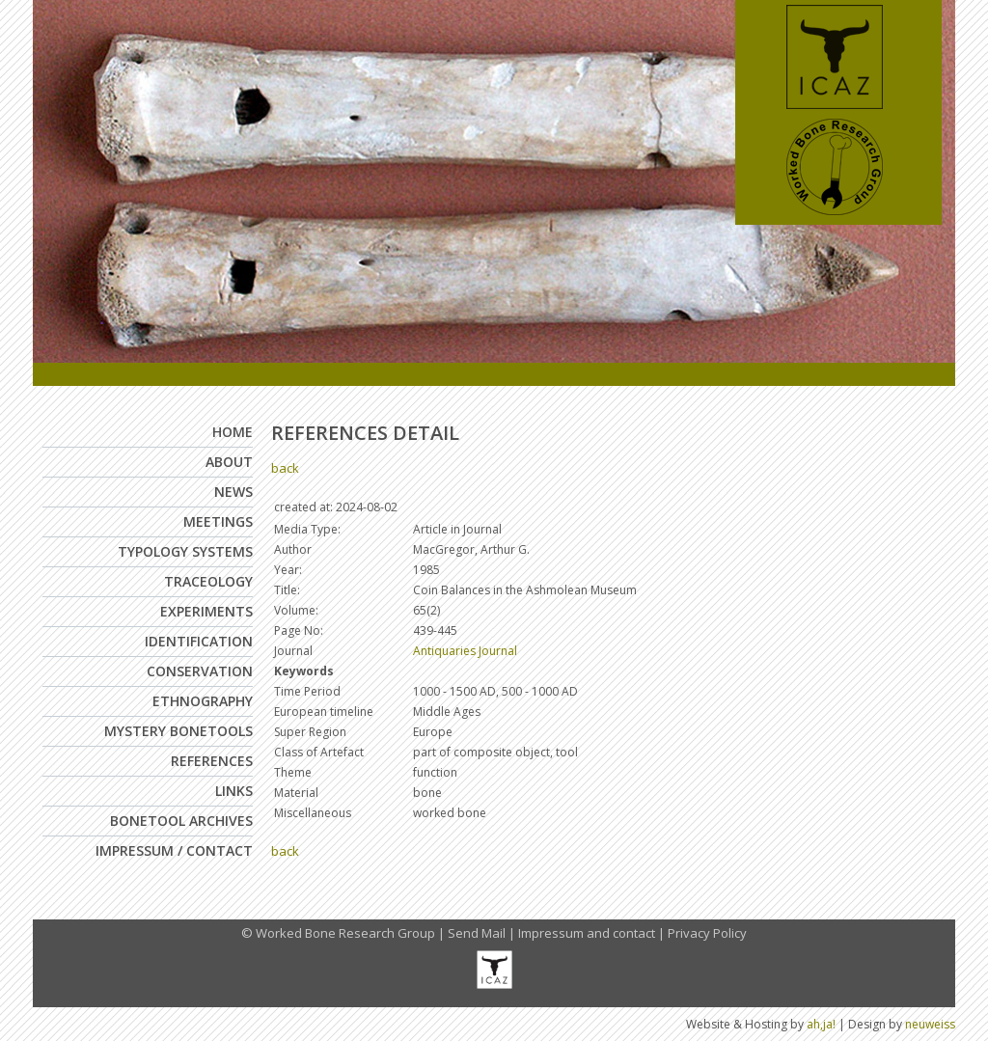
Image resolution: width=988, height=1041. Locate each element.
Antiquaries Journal (465, 651)
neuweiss (930, 1024)
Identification (199, 641)
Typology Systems (185, 551)
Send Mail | (483, 933)
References (212, 761)
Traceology (208, 581)
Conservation (200, 671)
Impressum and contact (586, 933)
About (229, 461)
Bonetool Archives (181, 820)
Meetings (218, 521)
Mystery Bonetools (178, 731)
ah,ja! (821, 1024)
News (233, 491)
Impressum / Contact (174, 850)
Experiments (206, 611)
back (285, 468)
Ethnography (202, 701)
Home (232, 432)
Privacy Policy (707, 933)
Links (234, 790)
